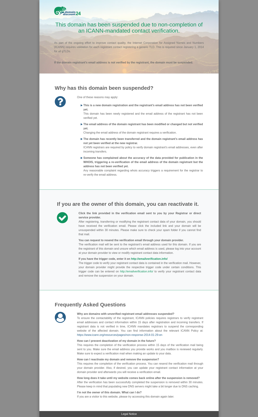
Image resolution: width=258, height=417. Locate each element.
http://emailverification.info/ (149, 258)
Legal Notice (129, 413)
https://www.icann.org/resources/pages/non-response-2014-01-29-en (119, 334)
